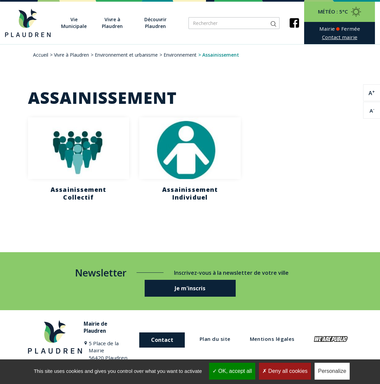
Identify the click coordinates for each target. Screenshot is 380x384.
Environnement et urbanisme (126, 55)
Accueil (40, 55)
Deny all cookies (285, 371)
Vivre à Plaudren (71, 55)
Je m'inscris (190, 288)
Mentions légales (272, 338)
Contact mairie (339, 37)
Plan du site (215, 338)
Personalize (332, 371)
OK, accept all (232, 371)
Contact (162, 340)
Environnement (180, 55)
